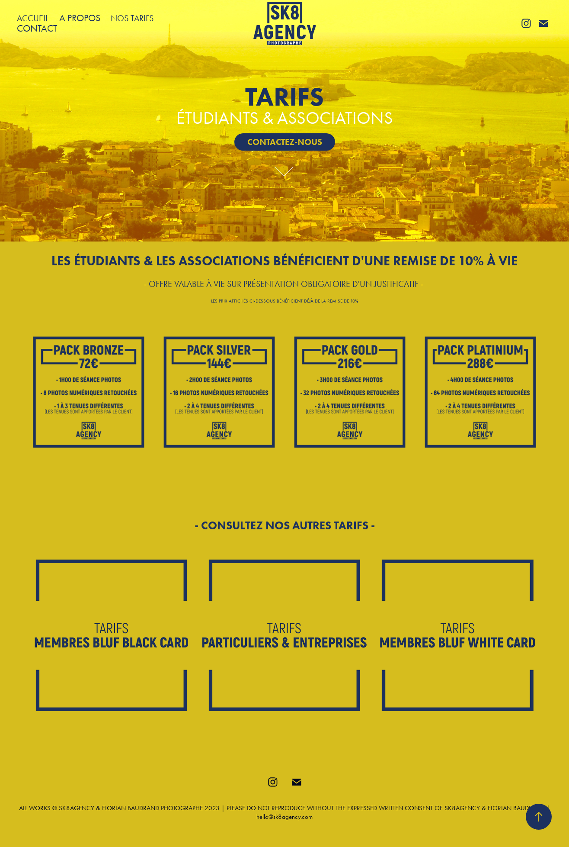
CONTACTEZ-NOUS (284, 142)
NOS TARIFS (132, 18)
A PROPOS (79, 18)
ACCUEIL (32, 18)
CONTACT (37, 28)
